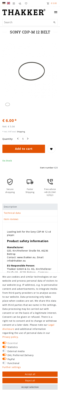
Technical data (12, 212)
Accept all (30, 374)
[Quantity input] (23, 139)
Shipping (20, 131)
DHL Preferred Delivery (21, 355)
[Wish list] (25, 3)
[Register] (20, 3)
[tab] (30, 207)
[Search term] (30, 22)
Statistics (13, 347)
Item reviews (11, 219)
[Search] (54, 22)
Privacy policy (10, 336)
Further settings (11, 367)
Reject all (30, 380)
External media (16, 351)
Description (10, 206)
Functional (13, 363)
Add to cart (24, 149)
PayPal (11, 359)
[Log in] (14, 3)
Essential (13, 343)
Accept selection (30, 387)
